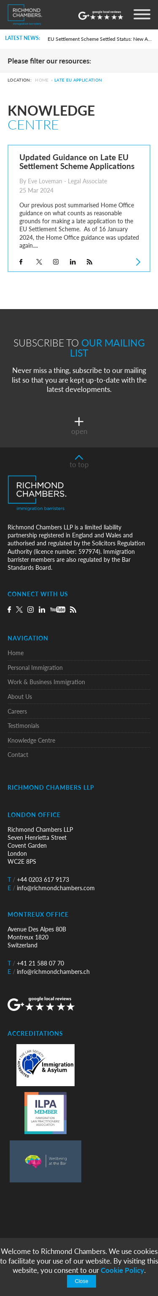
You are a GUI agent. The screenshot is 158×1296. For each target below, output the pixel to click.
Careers (17, 711)
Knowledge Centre (31, 740)
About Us (20, 697)
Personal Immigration (35, 668)
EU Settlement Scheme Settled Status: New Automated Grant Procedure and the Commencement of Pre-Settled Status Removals (100, 39)
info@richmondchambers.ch (49, 972)
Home (41, 80)
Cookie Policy (122, 1270)
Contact (18, 755)
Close (81, 1281)
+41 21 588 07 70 (36, 963)
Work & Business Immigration (46, 682)
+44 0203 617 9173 (38, 879)
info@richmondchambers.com (51, 888)
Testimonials (23, 726)
